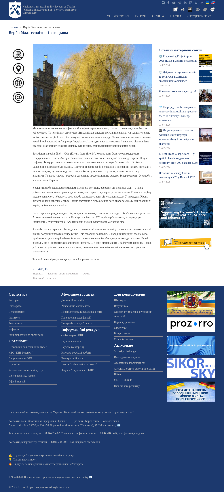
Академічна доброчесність (129, 362)
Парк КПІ (38, 273)
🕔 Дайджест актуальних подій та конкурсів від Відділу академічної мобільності (177, 77)
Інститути (14, 317)
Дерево (86, 273)
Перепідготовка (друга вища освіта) (82, 311)
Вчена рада (15, 306)
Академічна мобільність (75, 306)
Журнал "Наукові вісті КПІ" (77, 370)
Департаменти (17, 311)
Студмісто (14, 364)
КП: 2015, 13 (40, 269)
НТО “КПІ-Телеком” (21, 352)
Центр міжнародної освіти (76, 323)
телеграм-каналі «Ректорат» (66, 464)
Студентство (199, 16)
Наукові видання (71, 341)
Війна (117, 374)
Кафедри (14, 329)
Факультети (15, 323)
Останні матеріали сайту (180, 50)
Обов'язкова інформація (42, 421)
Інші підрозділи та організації (26, 334)
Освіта (158, 16)
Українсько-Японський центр (26, 370)
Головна (13, 27)
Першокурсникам (124, 322)
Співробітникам (123, 339)
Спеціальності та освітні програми (134, 368)
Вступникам (121, 306)
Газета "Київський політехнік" (79, 364)
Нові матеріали (110, 421)
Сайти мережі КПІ (72, 335)
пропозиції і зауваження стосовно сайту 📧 (67, 477)
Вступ (140, 16)
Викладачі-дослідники (127, 357)
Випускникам (122, 333)
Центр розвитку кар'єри (22, 375)
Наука (176, 16)
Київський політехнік (44, 278)
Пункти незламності (24, 459)
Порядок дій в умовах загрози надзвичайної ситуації (43, 455)
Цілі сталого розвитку (127, 386)
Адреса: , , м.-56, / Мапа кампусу (62, 425)
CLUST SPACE (123, 380)
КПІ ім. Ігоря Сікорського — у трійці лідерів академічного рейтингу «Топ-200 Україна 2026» (178, 158)
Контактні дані (17, 421)
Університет (118, 16)
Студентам (120, 327)
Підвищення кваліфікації (76, 317)
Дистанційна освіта (72, 300)
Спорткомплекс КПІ (20, 358)
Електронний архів (72, 358)
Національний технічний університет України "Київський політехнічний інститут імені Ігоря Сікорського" (50, 9)
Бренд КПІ (64, 421)
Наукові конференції (73, 346)
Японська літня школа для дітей (177, 91)
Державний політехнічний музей (28, 346)
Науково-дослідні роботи (76, 352)
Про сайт (77, 421)
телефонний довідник (131, 433)
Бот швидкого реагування (85, 442)
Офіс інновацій (17, 381)
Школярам (120, 300)
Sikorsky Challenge (125, 351)
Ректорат (14, 300)
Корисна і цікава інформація (63, 273)
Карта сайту (92, 421)
